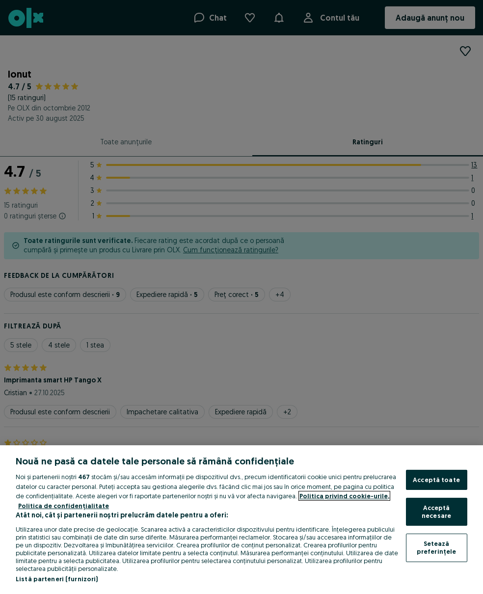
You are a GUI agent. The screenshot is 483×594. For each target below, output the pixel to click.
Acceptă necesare (436, 511)
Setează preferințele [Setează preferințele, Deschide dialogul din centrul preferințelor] (436, 547)
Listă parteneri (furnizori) (57, 579)
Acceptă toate (436, 480)
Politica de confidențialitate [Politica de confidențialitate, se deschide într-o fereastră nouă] (63, 506)
